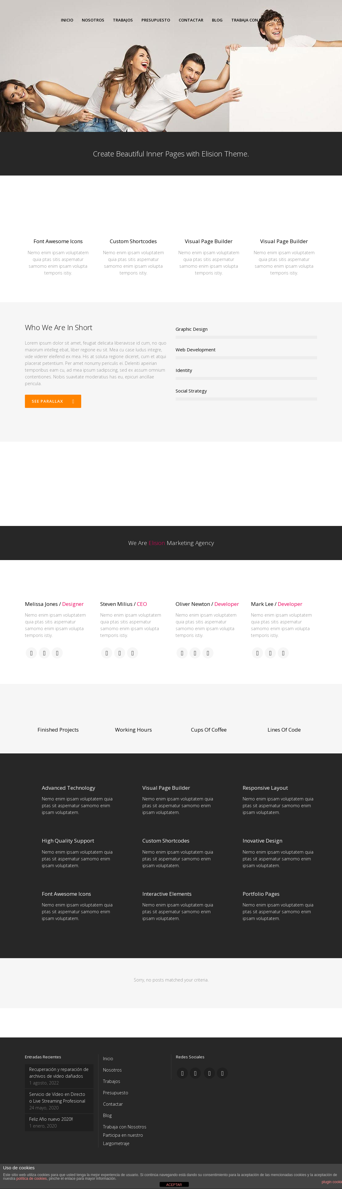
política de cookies (31, 1178)
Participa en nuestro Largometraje (123, 1139)
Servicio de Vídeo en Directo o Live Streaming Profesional (57, 1097)
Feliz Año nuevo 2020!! (51, 1119)
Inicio (108, 1058)
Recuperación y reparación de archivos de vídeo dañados (59, 1072)
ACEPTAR (174, 1185)
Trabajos (111, 1081)
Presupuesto (115, 1093)
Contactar (113, 1104)
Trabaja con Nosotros (124, 1127)
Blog (107, 1115)
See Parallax (53, 401)
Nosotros (112, 1070)
